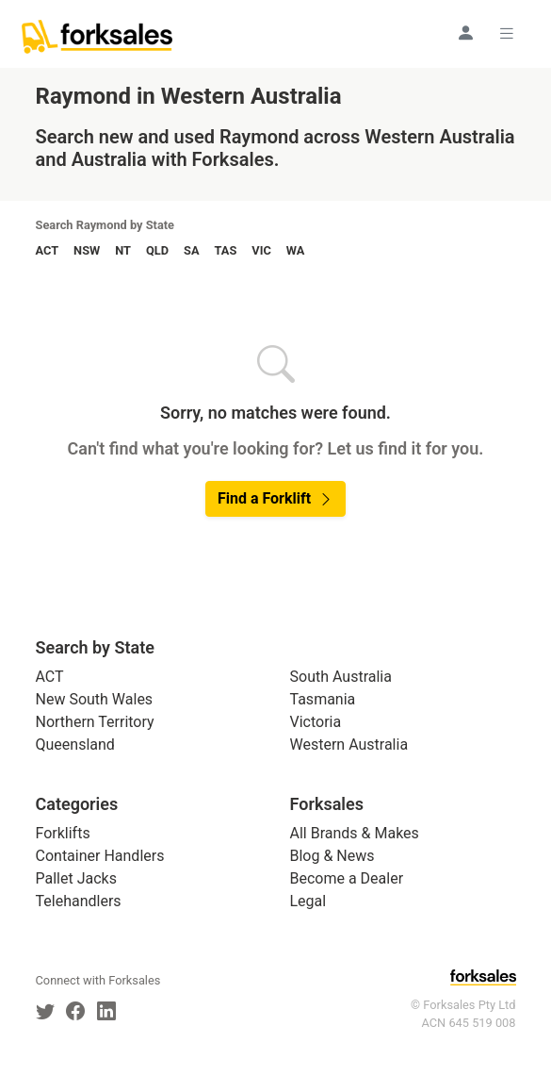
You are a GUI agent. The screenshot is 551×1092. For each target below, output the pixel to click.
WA (295, 250)
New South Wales (95, 699)
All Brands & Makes (354, 833)
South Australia (341, 677)
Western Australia (349, 744)
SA (191, 250)
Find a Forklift (275, 498)
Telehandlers (79, 901)
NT (123, 250)
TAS (226, 250)
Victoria (316, 722)
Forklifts (63, 833)
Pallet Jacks (76, 878)
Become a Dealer (347, 878)
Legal (308, 901)
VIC (260, 250)
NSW (86, 250)
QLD (157, 250)
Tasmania (323, 699)
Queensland (75, 744)
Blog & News (332, 856)
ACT (47, 250)
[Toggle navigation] (509, 33)
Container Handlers (100, 856)
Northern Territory (95, 722)
